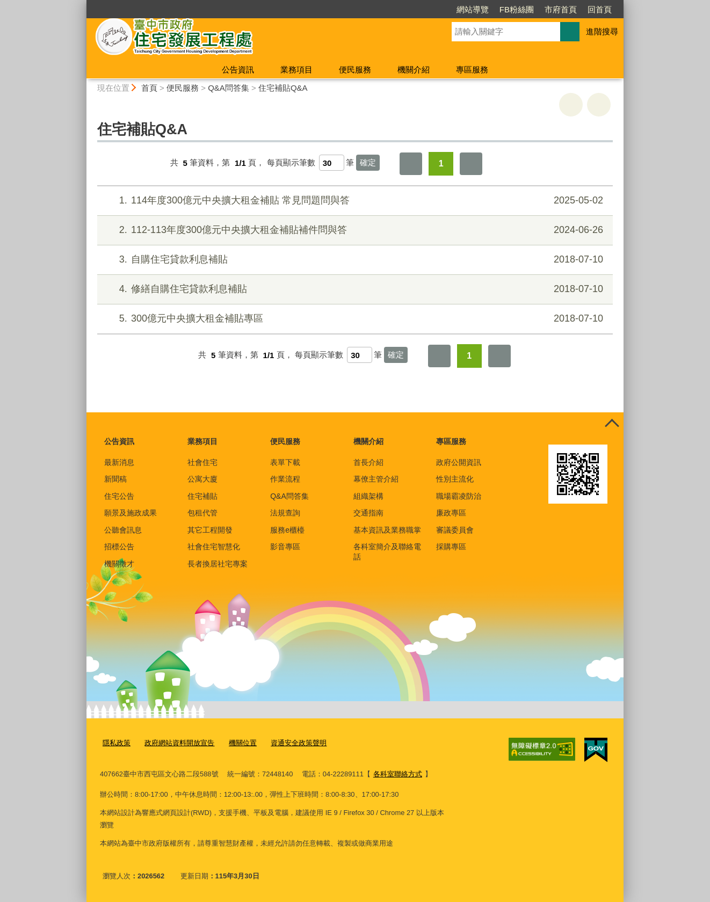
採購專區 (451, 546)
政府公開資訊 (458, 462)
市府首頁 (561, 9)
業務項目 (296, 69)
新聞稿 (115, 479)
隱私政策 (117, 743)
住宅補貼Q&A (283, 87)
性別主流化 (455, 479)
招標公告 (119, 546)
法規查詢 (285, 512)
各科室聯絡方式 (397, 774)
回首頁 (600, 9)
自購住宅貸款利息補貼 (353, 259)
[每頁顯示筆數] (331, 163)
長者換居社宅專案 (217, 563)
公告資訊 (238, 69)
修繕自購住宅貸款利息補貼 (353, 289)
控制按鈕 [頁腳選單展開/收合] (612, 424)
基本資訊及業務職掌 (387, 530)
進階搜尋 (602, 31)
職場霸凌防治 (458, 496)
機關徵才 (119, 563)
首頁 (149, 87)
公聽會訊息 (123, 530)
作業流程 (285, 479)
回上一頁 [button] (599, 105)
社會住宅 (202, 462)
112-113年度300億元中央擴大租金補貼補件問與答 (353, 230)
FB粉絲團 (516, 9)
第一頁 (411, 163)
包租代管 (202, 512)
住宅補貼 (202, 496)
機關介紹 (413, 69)
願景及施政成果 (130, 512)
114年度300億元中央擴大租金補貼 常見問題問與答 (353, 200)
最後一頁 (471, 163)
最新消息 (119, 462)
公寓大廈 (202, 479)
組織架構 (368, 496)
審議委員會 (455, 530)
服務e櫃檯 (287, 530)
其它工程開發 (210, 530)
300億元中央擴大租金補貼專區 (353, 318)
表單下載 (285, 462)
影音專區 (285, 546)
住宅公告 (119, 496)
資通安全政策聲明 (299, 743)
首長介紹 (368, 462)
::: (81, 4)
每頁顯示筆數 (291, 163)
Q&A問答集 (228, 87)
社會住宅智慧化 (213, 546)
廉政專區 (451, 512)
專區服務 (472, 69)
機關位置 (243, 743)
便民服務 (355, 69)
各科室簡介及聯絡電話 (387, 551)
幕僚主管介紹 (376, 479)
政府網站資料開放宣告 (179, 743)
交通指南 (368, 512)
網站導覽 (473, 9)
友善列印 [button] (571, 105)
